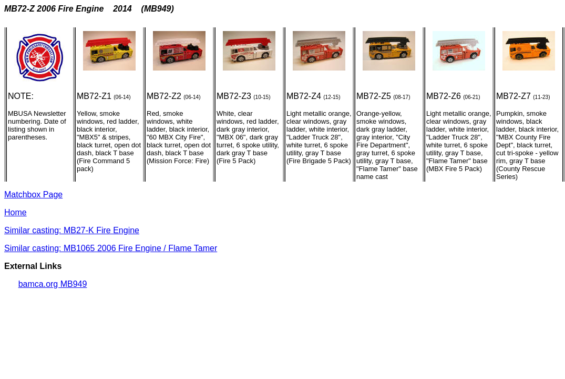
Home (15, 212)
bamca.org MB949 (52, 284)
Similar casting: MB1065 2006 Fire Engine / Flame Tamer (110, 248)
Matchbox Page (33, 194)
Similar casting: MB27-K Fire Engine (71, 230)
